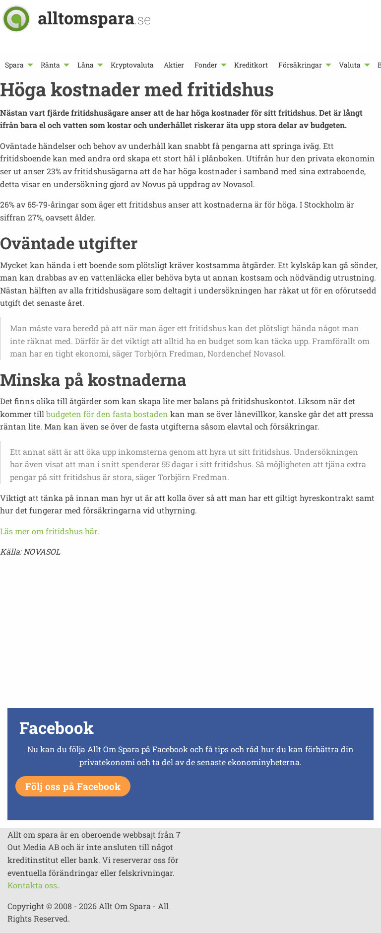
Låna (85, 65)
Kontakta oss (32, 885)
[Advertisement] (190, 635)
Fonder (205, 65)
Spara (14, 65)
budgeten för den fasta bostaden (107, 414)
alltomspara (94, 17)
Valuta (350, 65)
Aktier (174, 65)
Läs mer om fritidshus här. (49, 531)
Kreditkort (251, 65)
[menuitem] (18, 65)
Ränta (50, 65)
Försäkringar (300, 65)
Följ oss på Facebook (73, 786)
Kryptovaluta (132, 65)
